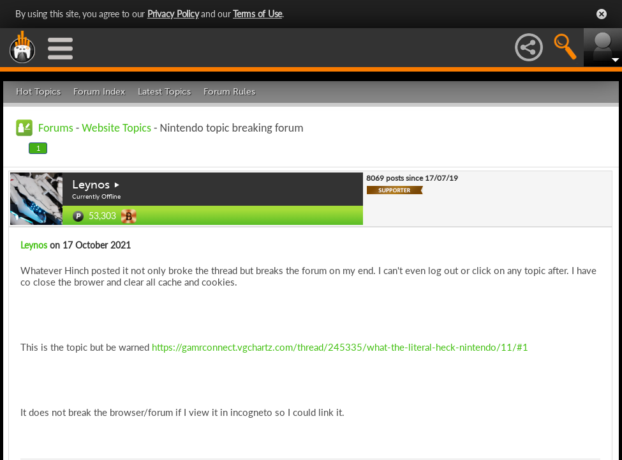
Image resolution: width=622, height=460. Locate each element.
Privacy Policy (173, 13)
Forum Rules (229, 91)
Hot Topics (38, 91)
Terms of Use (257, 13)
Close (601, 14)
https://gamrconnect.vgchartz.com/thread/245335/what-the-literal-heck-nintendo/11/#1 (340, 347)
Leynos (91, 184)
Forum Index (99, 91)
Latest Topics (164, 91)
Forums (55, 128)
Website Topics (116, 128)
